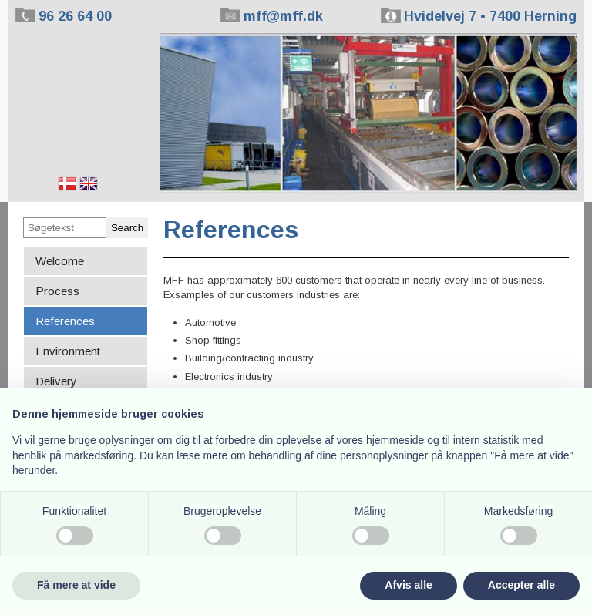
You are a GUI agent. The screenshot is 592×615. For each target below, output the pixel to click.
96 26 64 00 (75, 16)
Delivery (56, 381)
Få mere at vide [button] (76, 585)
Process (57, 290)
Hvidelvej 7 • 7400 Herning (490, 16)
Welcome (59, 260)
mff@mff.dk (283, 16)
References (65, 321)
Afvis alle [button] (408, 585)
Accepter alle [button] (521, 585)
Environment (67, 351)
